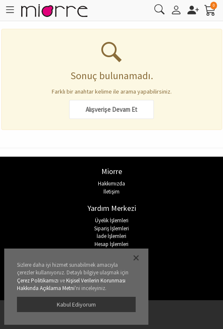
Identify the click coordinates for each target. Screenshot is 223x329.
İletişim (111, 191)
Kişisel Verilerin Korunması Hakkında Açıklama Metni (71, 284)
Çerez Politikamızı (38, 280)
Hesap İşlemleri (111, 244)
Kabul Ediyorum (76, 304)
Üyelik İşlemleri (111, 220)
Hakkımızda (111, 183)
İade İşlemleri (111, 236)
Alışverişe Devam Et (111, 109)
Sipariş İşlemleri (111, 228)
